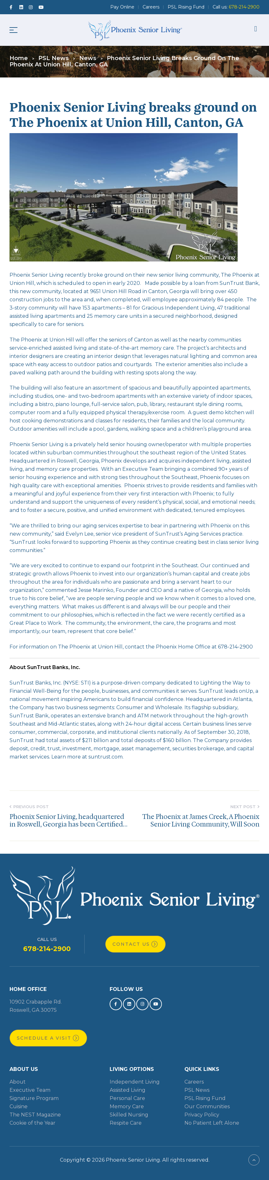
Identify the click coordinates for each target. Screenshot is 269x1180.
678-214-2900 (47, 949)
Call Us (47, 939)
